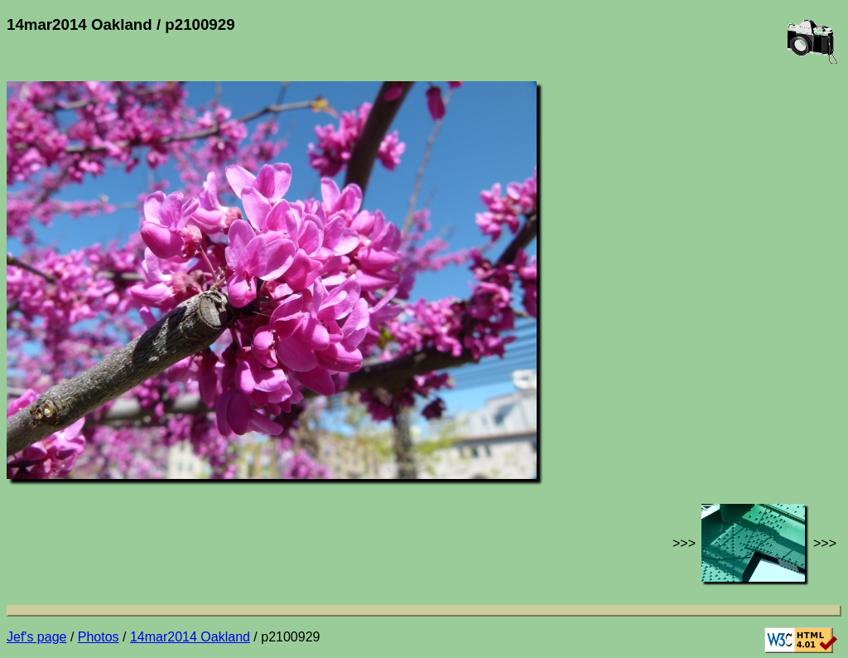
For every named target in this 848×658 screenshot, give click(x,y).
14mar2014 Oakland (190, 637)
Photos (98, 637)
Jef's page (36, 637)
